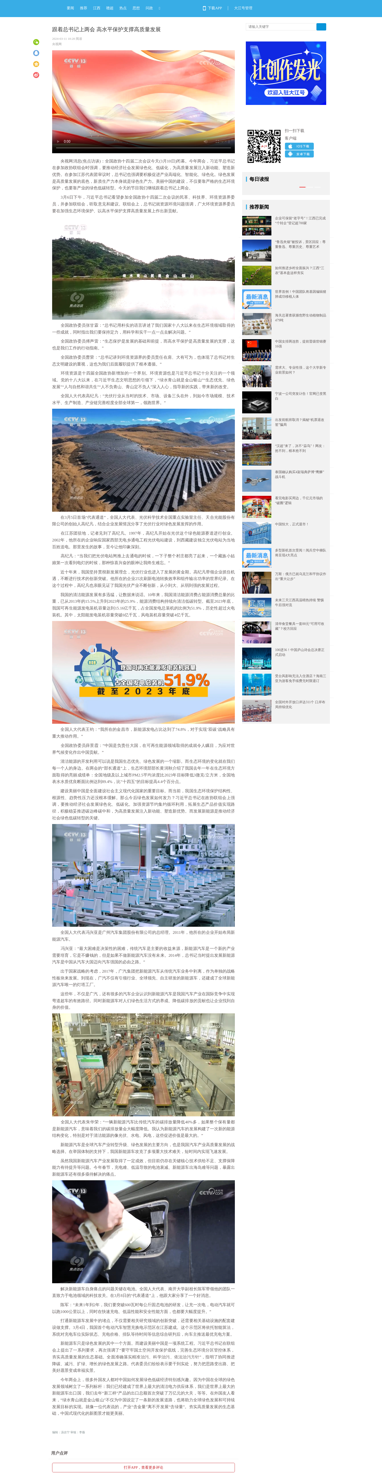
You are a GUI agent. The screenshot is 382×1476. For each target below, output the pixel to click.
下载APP (215, 8)
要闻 (70, 8)
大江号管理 (243, 8)
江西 (96, 8)
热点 (123, 8)
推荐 (83, 8)
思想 (136, 8)
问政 (149, 8)
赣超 (110, 8)
